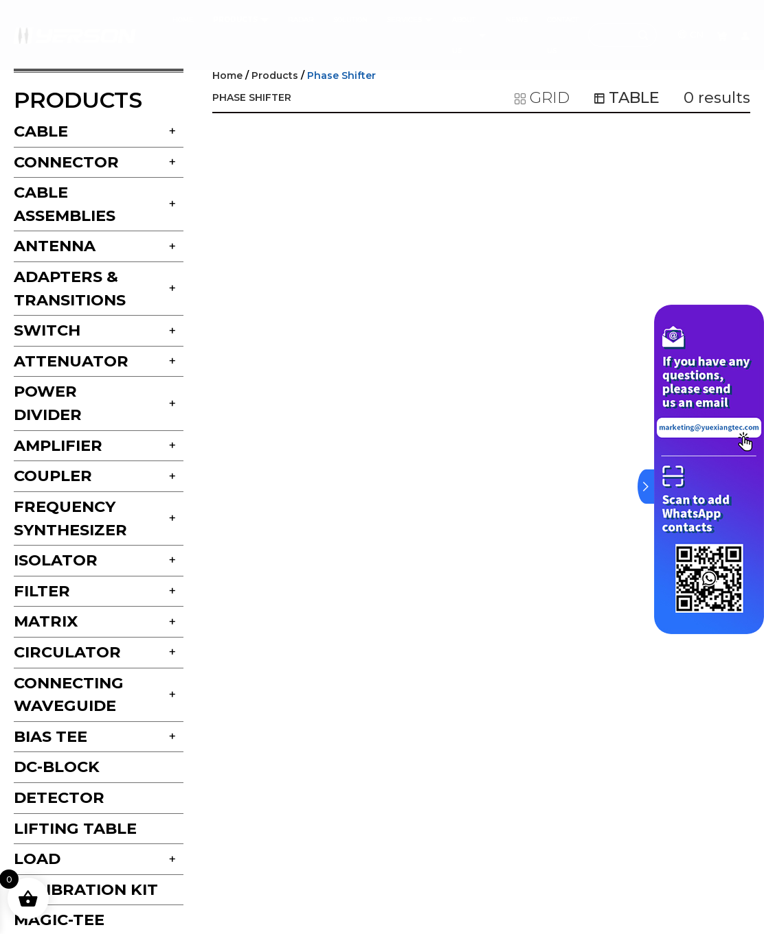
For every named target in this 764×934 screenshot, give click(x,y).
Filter (42, 590)
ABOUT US (469, 35)
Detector (59, 797)
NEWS (517, 19)
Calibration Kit (86, 889)
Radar (301, 19)
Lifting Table (75, 828)
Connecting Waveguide (69, 694)
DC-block (57, 766)
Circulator (67, 652)
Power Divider (48, 403)
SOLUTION (350, 19)
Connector (66, 162)
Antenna (54, 245)
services (410, 19)
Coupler (53, 475)
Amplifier (58, 445)
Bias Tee (50, 736)
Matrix (46, 621)
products (241, 19)
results (717, 97)
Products (274, 75)
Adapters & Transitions (70, 288)
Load (37, 858)
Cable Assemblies (64, 204)
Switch (47, 330)
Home (227, 75)
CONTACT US (562, 35)
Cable (41, 131)
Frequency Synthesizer (70, 518)
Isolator (56, 560)
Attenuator (71, 361)
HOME (183, 19)
